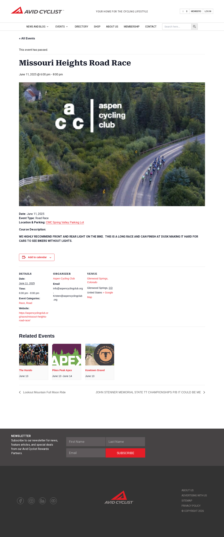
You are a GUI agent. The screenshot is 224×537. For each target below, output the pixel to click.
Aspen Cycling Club (64, 278)
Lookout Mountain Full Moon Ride (44, 392)
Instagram (31, 500)
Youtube (53, 500)
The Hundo (25, 370)
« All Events (27, 38)
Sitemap (187, 500)
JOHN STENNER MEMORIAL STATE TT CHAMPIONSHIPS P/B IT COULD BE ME (149, 392)
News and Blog (38, 27)
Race (22, 303)
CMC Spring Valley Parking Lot (65, 222)
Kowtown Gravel (95, 370)
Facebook (20, 500)
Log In (208, 11)
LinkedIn (42, 500)
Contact (151, 26)
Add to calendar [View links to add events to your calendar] (37, 257)
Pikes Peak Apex (62, 370)
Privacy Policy (191, 505)
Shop (97, 26)
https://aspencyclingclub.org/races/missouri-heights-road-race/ (33, 317)
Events (62, 27)
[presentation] (33, 354)
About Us (112, 26)
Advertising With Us (194, 495)
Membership (132, 26)
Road (29, 303)
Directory (81, 26)
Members (196, 11)
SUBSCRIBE (125, 453)
